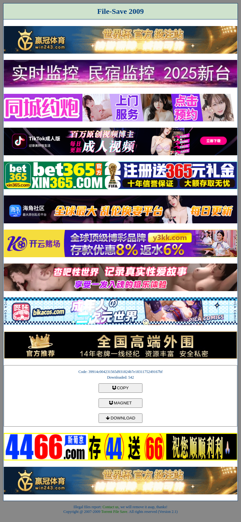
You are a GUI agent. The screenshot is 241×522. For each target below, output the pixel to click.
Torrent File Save (114, 511)
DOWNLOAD (120, 418)
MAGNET (120, 403)
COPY (120, 388)
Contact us (111, 507)
